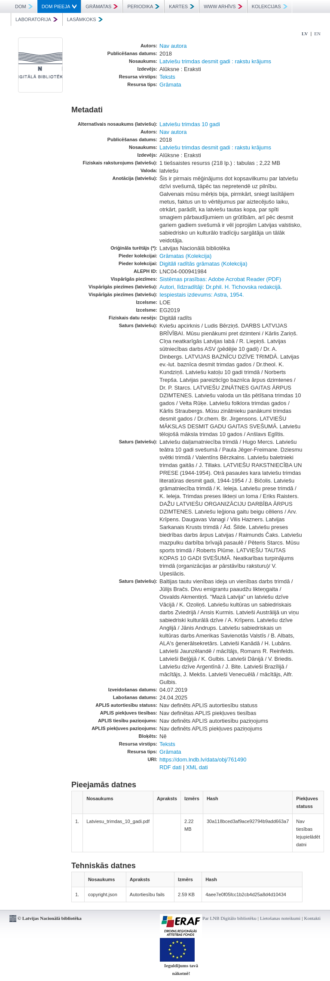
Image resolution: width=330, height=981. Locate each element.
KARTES (181, 6)
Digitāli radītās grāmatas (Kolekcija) (203, 263)
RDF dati (170, 767)
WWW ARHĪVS (223, 6)
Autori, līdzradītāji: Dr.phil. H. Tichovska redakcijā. (220, 287)
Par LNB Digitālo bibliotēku (229, 918)
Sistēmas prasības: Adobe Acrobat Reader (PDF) (220, 279)
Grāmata (170, 84)
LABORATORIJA (36, 19)
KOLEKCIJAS (269, 6)
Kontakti (312, 918)
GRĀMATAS (102, 6)
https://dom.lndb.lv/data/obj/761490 (202, 759)
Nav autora (173, 46)
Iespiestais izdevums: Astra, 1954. (201, 294)
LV (305, 33)
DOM (24, 6)
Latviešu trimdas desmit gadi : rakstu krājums (215, 61)
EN (317, 33)
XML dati (197, 767)
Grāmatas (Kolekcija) (185, 256)
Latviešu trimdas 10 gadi (189, 124)
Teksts (167, 77)
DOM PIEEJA (59, 6)
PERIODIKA (143, 6)
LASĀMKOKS (85, 19)
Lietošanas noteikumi (280, 918)
